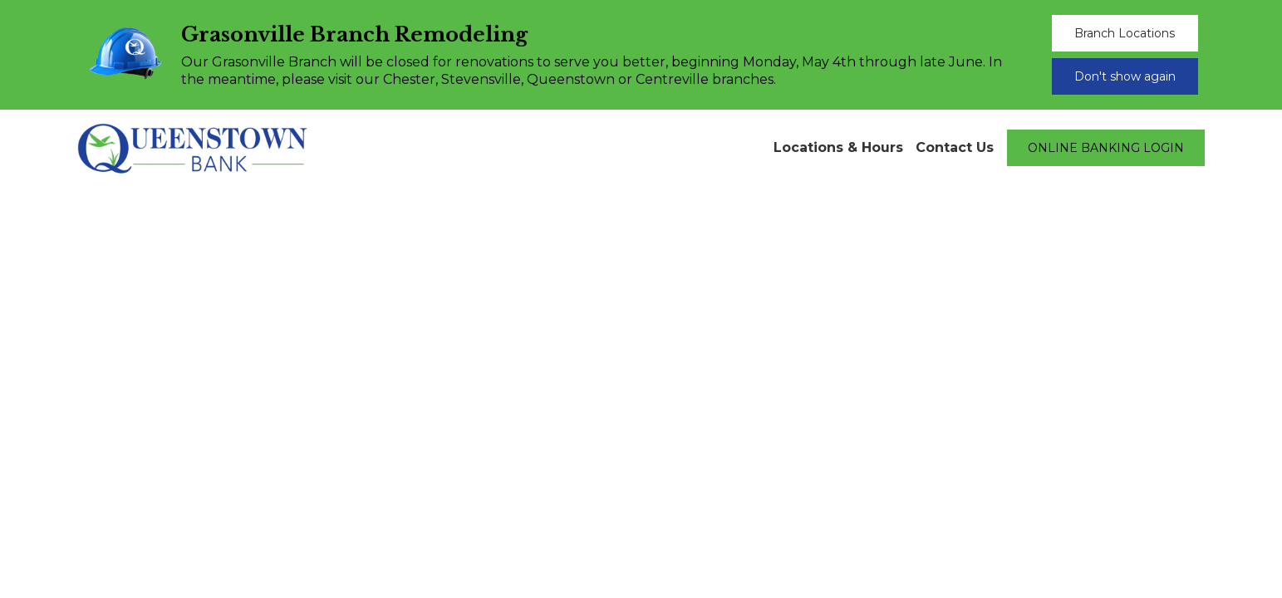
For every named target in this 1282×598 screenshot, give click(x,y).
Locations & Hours (838, 147)
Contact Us (955, 147)
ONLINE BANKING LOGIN (1106, 147)
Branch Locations (1124, 33)
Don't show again (1125, 76)
